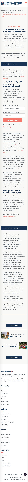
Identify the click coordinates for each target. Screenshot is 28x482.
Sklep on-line (5, 404)
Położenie (4, 455)
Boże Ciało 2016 (15, 336)
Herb (2, 460)
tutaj (18, 168)
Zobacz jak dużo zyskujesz (11, 228)
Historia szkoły (5, 440)
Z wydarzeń (4, 416)
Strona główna (5, 390)
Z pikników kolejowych (7, 422)
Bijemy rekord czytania (10, 346)
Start (13, 10)
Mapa (2, 457)
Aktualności (4, 393)
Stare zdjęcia (4, 424)
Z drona (3, 419)
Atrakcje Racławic (6, 414)
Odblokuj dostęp (12, 120)
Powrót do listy (14, 325)
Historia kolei (5, 437)
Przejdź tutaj (7, 127)
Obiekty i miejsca (6, 463)
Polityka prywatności (11, 474)
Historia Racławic (6, 434)
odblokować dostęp (9, 216)
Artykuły (3, 445)
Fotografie (20, 10)
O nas (2, 399)
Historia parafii (5, 442)
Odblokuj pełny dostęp (10, 64)
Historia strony (5, 401)
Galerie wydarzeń (8, 12)
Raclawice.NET (5, 10)
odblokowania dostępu (10, 144)
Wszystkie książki (6, 465)
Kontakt (3, 396)
